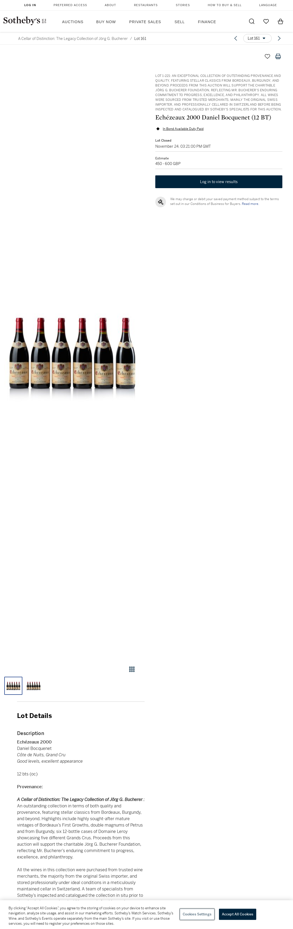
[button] (72, 353)
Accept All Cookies (237, 914)
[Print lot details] (278, 56)
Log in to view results (219, 182)
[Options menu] (257, 38)
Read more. (250, 204)
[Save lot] (267, 56)
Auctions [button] (72, 22)
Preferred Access (70, 5)
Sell (179, 22)
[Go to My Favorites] (266, 21)
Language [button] (268, 5)
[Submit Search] (251, 21)
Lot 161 (140, 38)
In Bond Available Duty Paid (183, 129)
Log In (30, 5)
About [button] (110, 5)
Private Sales (145, 22)
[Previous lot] (235, 38)
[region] (146, 914)
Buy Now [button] (106, 22)
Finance (207, 22)
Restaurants (146, 5)
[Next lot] (279, 38)
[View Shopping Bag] (280, 21)
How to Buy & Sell (225, 5)
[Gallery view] (132, 669)
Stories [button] (183, 5)
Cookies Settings (197, 914)
